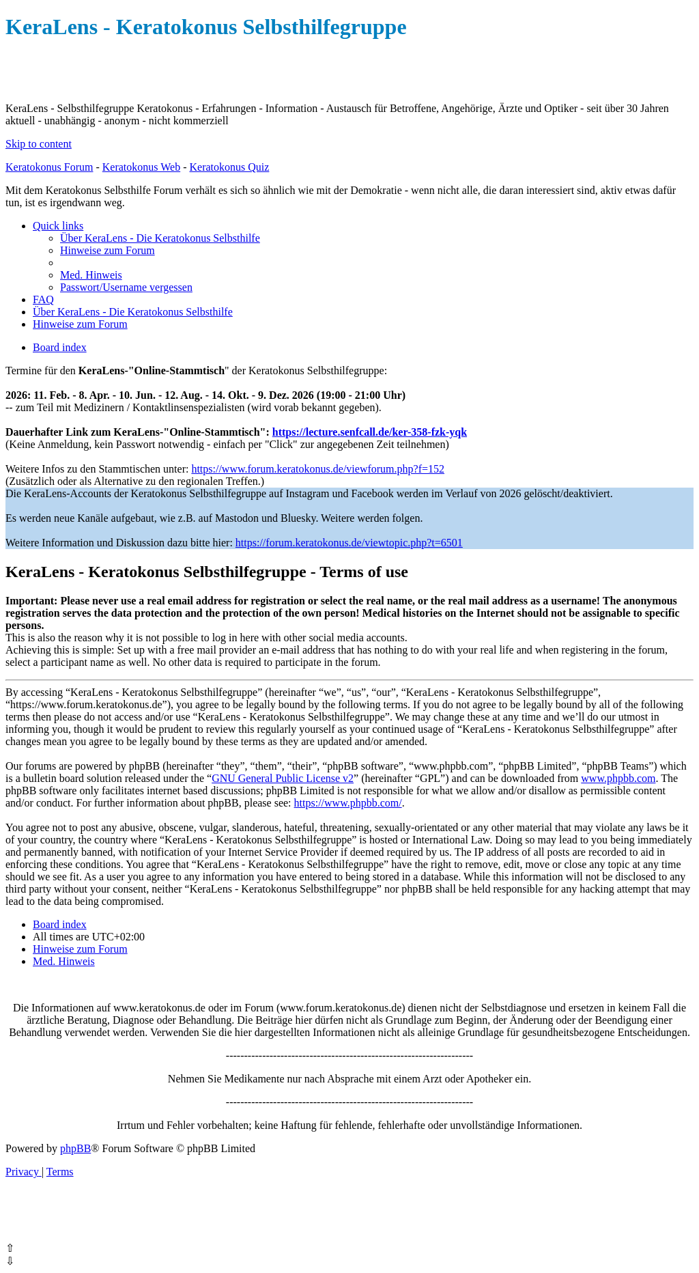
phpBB (75, 1148)
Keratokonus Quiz (229, 167)
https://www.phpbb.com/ (348, 803)
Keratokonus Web (141, 167)
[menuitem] (160, 238)
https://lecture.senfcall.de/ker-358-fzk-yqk (369, 432)
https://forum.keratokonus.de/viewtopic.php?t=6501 (349, 542)
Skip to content (38, 144)
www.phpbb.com (618, 778)
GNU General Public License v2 (283, 778)
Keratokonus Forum (49, 167)
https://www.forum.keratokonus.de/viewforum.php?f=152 (317, 469)
